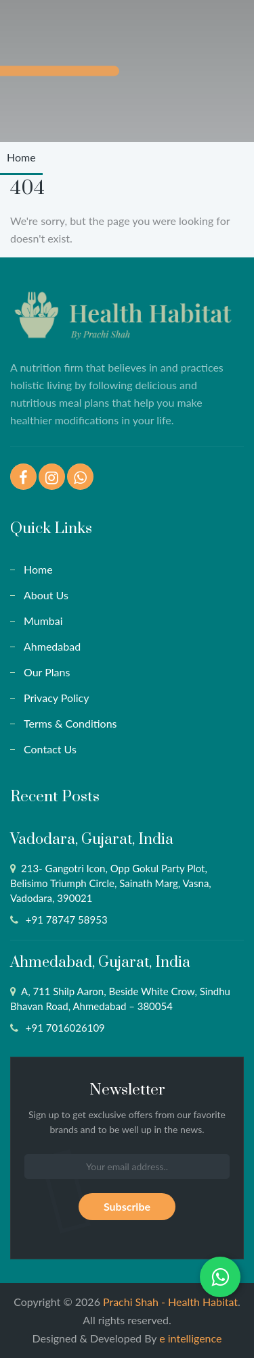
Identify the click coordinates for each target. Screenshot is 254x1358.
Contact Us (50, 749)
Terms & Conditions (70, 723)
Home (21, 157)
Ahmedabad (52, 646)
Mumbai (43, 620)
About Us (46, 594)
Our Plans (47, 671)
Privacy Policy (56, 697)
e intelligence (190, 1338)
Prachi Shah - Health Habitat (170, 1301)
